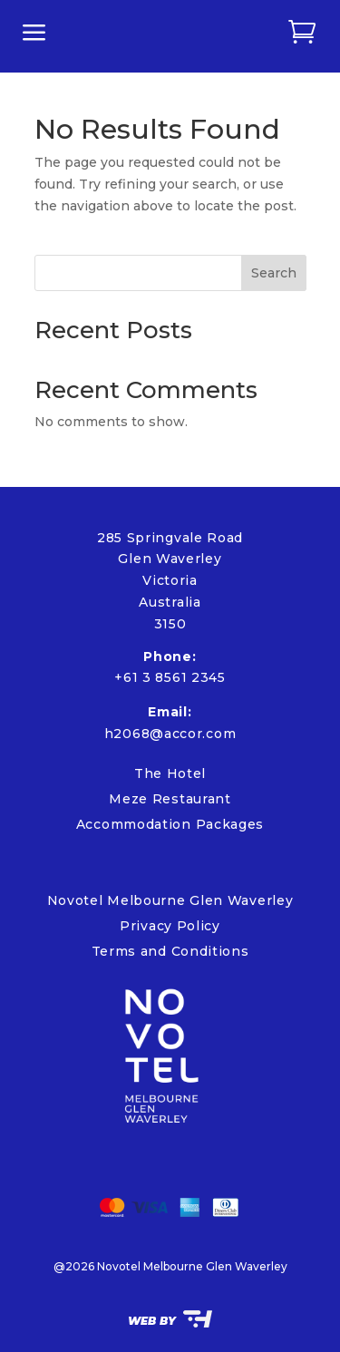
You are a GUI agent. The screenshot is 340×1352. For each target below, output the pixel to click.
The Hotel (170, 773)
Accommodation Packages (170, 824)
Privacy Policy (170, 926)
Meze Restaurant (170, 799)
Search (273, 273)
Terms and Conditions (170, 951)
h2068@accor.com (170, 733)
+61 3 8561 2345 (170, 677)
